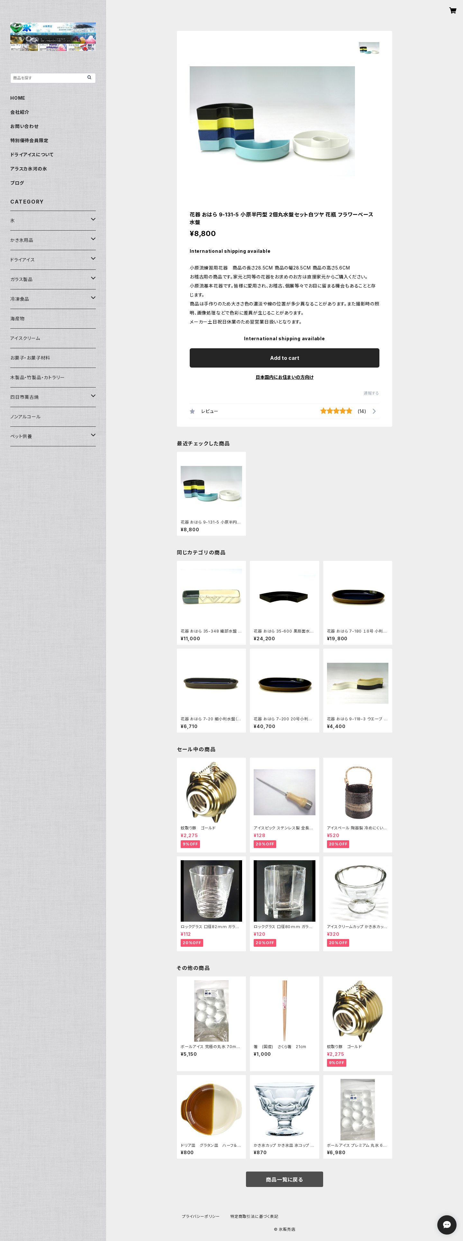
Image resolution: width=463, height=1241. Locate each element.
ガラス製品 (21, 279)
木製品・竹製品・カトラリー (37, 377)
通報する (371, 393)
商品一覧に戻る (284, 1179)
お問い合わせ (24, 126)
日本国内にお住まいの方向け (284, 377)
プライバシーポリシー (201, 1216)
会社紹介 (19, 112)
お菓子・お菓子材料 (30, 357)
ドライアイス (22, 259)
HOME (17, 98)
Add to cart (284, 358)
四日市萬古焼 (24, 397)
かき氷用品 (21, 240)
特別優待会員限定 (29, 140)
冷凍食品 (19, 299)
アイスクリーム (25, 338)
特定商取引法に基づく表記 (254, 1216)
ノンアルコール (25, 416)
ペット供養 (21, 436)
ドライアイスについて (32, 154)
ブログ (17, 183)
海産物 (17, 318)
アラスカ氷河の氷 (28, 168)
